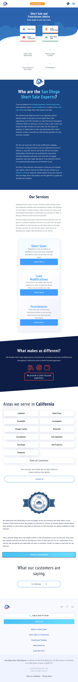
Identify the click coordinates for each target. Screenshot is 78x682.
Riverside (57, 429)
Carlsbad (21, 413)
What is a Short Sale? (39, 629)
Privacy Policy (47, 676)
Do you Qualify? (37, 4)
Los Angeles (57, 421)
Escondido (21, 421)
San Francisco (57, 444)
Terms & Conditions (33, 676)
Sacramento (21, 437)
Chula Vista (56, 413)
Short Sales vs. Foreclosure (39, 635)
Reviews (38, 584)
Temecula (21, 452)
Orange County (21, 429)
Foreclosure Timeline (39, 640)
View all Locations (39, 460)
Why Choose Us (39, 645)
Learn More (39, 262)
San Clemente (56, 437)
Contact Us (39, 479)
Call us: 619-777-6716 (39, 616)
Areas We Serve (39, 651)
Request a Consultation (39, 555)
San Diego (21, 444)
